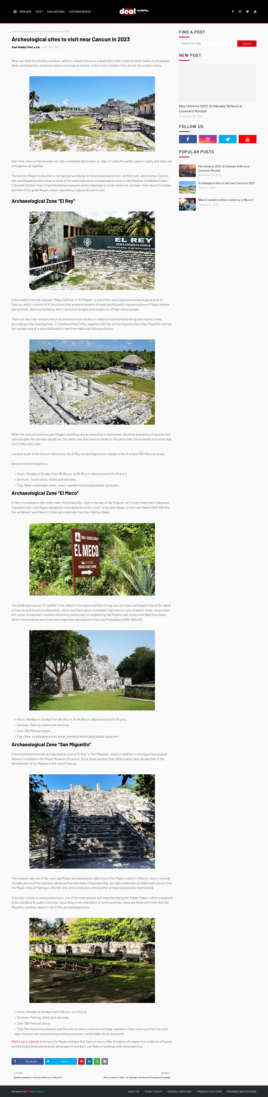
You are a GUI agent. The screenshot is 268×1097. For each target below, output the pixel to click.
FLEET (39, 11)
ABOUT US (133, 1091)
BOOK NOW (25, 11)
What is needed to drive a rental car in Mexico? (225, 200)
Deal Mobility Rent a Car (26, 47)
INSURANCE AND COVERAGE (241, 1091)
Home (15, 31)
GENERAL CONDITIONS (179, 1091)
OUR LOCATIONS (56, 11)
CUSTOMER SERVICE (80, 11)
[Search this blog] (208, 43)
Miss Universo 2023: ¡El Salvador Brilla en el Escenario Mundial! (210, 108)
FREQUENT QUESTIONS (209, 1091)
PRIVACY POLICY (153, 1091)
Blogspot (39, 1091)
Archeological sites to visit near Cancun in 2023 (226, 183)
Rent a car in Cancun (25, 1041)
